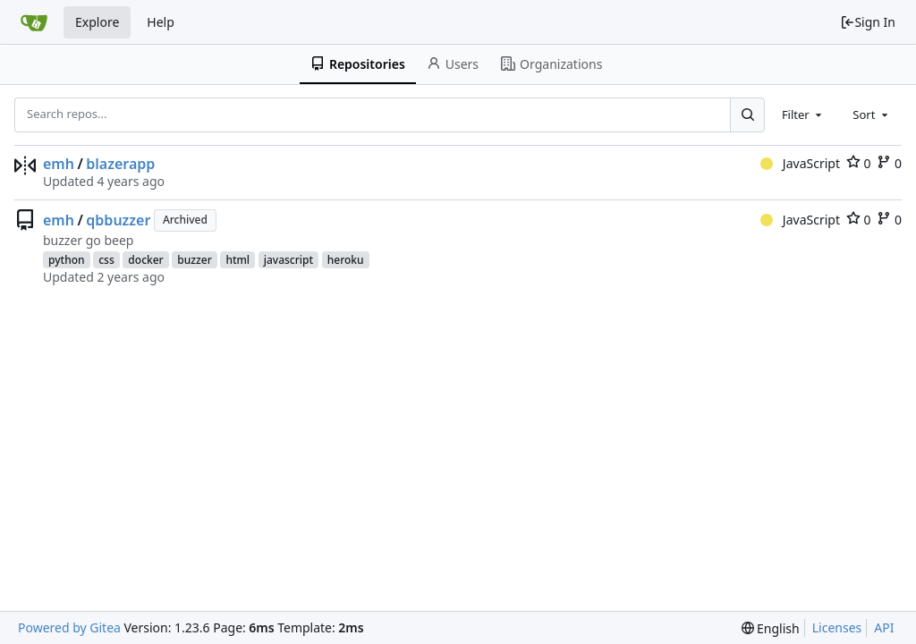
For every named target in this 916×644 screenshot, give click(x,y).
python (66, 259)
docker (145, 259)
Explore (97, 21)
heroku (345, 259)
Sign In (867, 21)
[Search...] (747, 114)
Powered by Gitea (69, 627)
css (106, 259)
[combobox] (803, 114)
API (884, 627)
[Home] (34, 22)
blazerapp (120, 164)
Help (160, 21)
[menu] (771, 628)
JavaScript (800, 163)
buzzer (194, 259)
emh (58, 164)
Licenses (837, 627)
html (237, 259)
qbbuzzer (118, 220)
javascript (288, 259)
